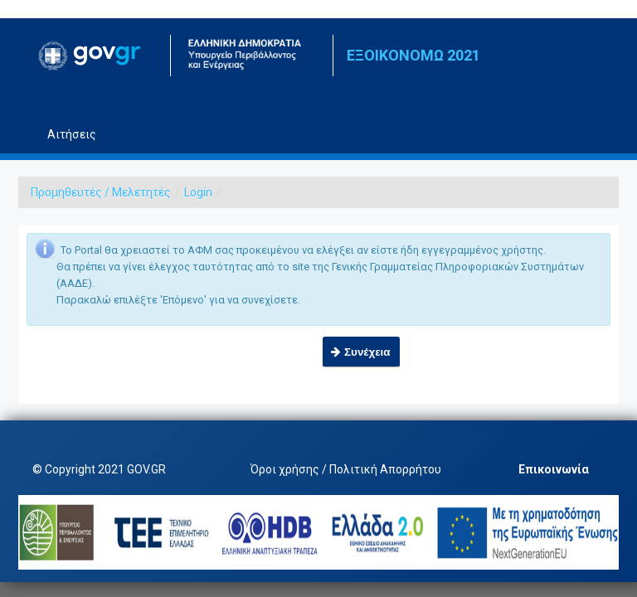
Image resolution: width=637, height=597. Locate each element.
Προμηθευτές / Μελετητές (101, 192)
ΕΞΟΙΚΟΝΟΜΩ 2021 (413, 55)
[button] (361, 352)
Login (198, 192)
